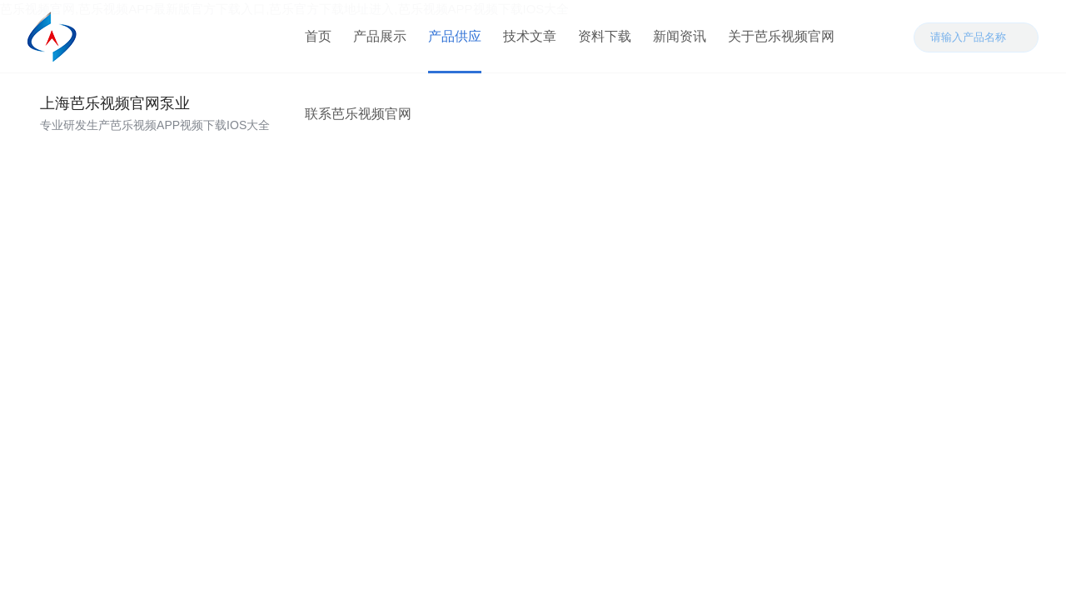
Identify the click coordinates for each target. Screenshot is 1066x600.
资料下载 (602, 41)
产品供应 (452, 41)
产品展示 (377, 41)
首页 (315, 41)
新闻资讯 (677, 41)
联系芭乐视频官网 (355, 129)
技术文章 (527, 41)
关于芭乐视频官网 (778, 41)
